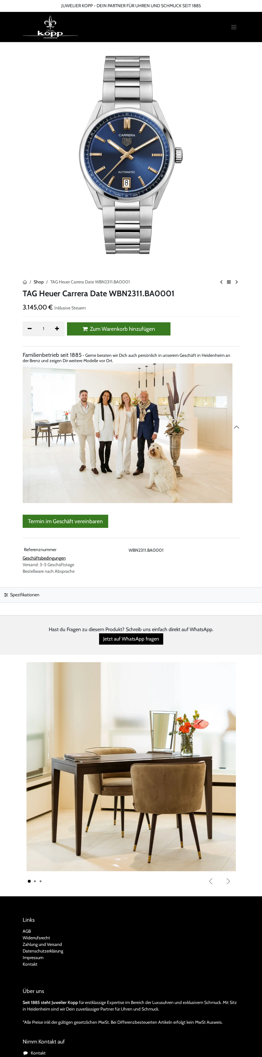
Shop (39, 282)
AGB (27, 931)
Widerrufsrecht (36, 938)
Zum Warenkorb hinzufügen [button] (118, 328)
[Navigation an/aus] (234, 27)
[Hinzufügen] (57, 329)
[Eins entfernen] (30, 329)
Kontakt (30, 964)
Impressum (33, 957)
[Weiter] (228, 881)
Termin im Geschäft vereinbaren (65, 521)
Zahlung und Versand (42, 944)
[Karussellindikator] (29, 881)
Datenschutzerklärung (43, 951)
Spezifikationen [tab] (21, 595)
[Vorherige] (210, 881)
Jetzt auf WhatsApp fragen (131, 639)
